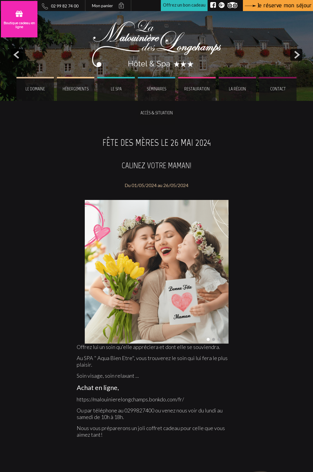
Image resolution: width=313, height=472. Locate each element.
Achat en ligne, (98, 387)
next (296, 54)
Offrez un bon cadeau (184, 4)
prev (16, 54)
